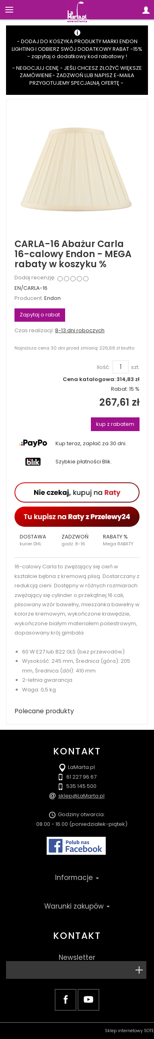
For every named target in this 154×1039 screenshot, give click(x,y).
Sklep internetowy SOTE (129, 1031)
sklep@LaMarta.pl (81, 796)
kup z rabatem (115, 424)
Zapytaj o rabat (40, 314)
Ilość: (103, 367)
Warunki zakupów (77, 906)
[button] (35, 540)
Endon (52, 298)
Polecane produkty (44, 711)
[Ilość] (121, 366)
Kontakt (77, 935)
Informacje (77, 877)
